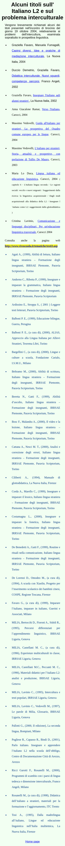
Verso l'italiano (50, 109)
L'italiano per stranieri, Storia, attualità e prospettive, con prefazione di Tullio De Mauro (36, 154)
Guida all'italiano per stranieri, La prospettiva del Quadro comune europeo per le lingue (36, 129)
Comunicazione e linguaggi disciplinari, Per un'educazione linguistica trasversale (36, 226)
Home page (32, 841)
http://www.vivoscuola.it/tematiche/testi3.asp (31, 246)
